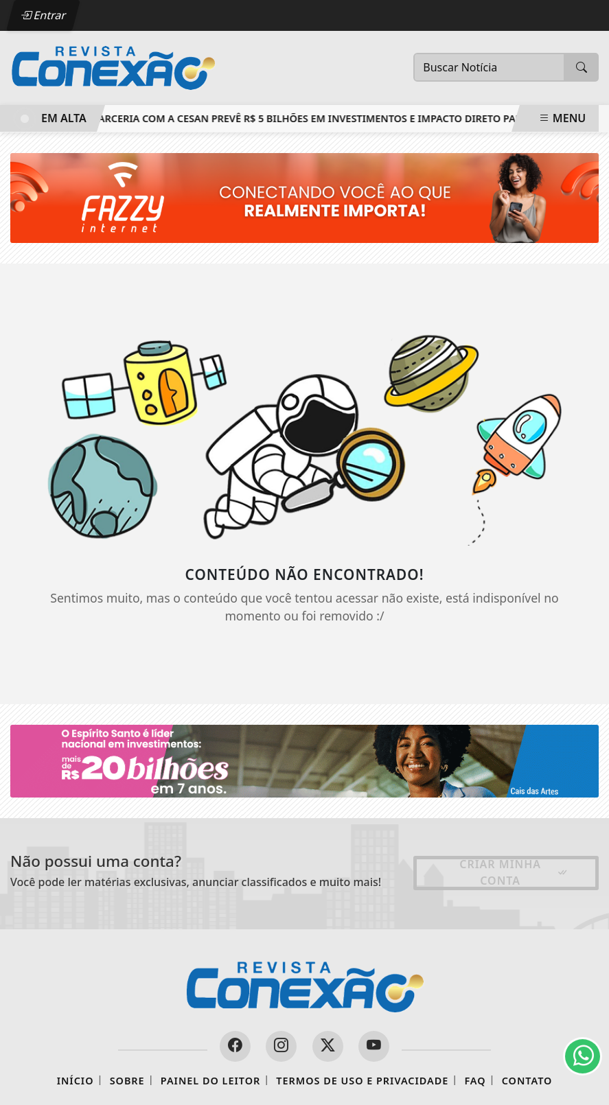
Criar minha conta (513, 872)
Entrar (43, 15)
